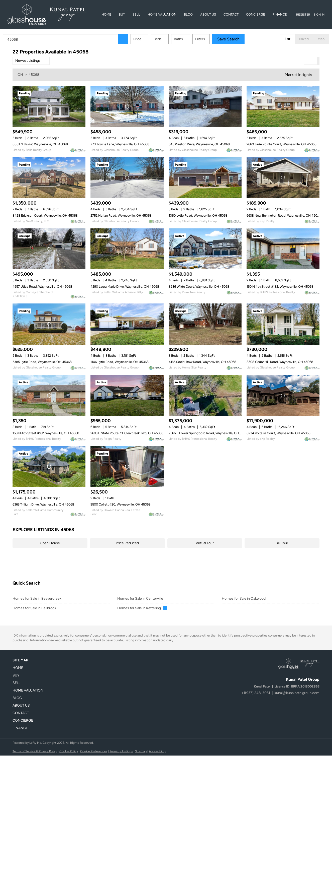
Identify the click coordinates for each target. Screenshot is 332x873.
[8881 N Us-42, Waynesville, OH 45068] (49, 106)
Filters (210, 39)
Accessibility (157, 751)
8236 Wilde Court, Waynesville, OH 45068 (199, 286)
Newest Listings (28, 60)
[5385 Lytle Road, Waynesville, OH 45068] (49, 324)
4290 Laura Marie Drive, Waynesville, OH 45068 (124, 286)
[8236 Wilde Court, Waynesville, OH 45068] (205, 249)
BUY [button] (122, 14)
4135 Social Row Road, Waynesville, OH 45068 (202, 362)
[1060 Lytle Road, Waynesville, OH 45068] (205, 177)
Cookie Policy (68, 751)
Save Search (238, 39)
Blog (188, 14)
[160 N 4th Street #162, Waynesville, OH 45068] (49, 395)
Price (147, 39)
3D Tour (282, 543)
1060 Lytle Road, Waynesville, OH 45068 (198, 215)
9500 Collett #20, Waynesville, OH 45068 (120, 504)
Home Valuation (162, 14)
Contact (231, 14)
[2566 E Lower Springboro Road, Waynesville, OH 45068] (205, 395)
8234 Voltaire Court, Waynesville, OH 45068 (278, 433)
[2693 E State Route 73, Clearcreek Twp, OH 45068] (126, 395)
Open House (50, 543)
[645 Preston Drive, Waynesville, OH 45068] (205, 106)
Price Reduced (127, 543)
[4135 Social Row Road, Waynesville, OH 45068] (205, 324)
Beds (167, 39)
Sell (136, 14)
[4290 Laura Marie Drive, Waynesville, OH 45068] (126, 249)
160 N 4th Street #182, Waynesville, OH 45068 (280, 286)
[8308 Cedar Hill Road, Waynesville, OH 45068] (283, 324)
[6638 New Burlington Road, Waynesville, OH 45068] (283, 177)
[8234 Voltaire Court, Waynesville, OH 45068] (283, 395)
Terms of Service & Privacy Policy (35, 751)
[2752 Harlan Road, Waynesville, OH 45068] (126, 177)
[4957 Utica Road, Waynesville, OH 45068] (49, 249)
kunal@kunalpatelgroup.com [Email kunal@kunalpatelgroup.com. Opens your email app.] (296, 693)
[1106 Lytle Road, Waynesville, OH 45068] (126, 324)
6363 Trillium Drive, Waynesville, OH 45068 (43, 504)
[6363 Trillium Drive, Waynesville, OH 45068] (49, 466)
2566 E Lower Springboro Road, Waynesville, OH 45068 (209, 433)
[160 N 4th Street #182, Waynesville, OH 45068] (283, 249)
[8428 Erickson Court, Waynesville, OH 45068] (49, 177)
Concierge (255, 14)
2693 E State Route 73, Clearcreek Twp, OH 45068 (126, 433)
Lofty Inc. (35, 742)
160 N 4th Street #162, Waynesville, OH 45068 (46, 433)
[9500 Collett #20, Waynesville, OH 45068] (126, 466)
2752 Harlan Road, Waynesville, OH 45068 (121, 215)
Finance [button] (280, 14)
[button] (133, 39)
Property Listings (121, 751)
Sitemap (141, 751)
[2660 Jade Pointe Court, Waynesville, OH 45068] (283, 106)
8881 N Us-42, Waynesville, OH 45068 (40, 144)
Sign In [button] (319, 14)
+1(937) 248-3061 (255, 693)
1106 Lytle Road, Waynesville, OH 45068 (119, 362)
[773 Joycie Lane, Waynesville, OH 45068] (126, 106)
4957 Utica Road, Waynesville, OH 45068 (42, 286)
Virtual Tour (205, 543)
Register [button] (303, 14)
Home (106, 14)
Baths (188, 39)
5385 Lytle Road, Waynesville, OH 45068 (42, 362)
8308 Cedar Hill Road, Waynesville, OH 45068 (280, 362)
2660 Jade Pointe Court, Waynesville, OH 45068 (281, 144)
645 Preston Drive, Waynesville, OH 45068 (199, 144)
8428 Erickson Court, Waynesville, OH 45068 (45, 215)
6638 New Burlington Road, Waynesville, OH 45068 (284, 215)
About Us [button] (208, 14)
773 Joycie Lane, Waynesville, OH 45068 (119, 144)
